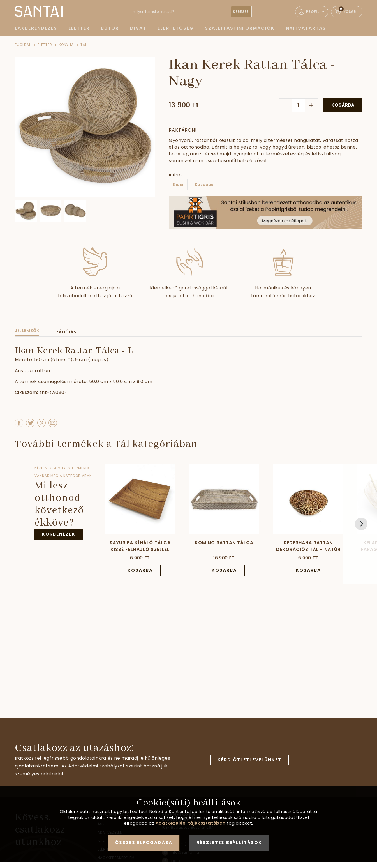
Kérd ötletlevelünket (249, 760)
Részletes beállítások (229, 842)
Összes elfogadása (143, 842)
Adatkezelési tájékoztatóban (191, 823)
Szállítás (65, 332)
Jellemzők (27, 330)
